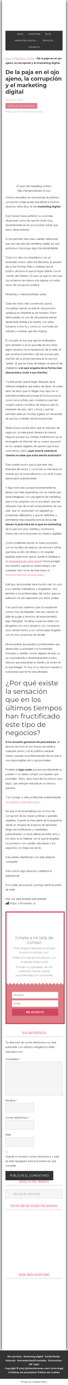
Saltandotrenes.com (37, 1368)
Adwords (10, 1360)
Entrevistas (55, 1360)
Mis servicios (14, 1356)
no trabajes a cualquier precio (22, 801)
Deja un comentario (21, 105)
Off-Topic (34, 1364)
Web (8, 1134)
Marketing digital (33, 1356)
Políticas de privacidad (23, 1372)
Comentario (13, 1059)
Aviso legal (57, 1368)
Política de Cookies (49, 1372)
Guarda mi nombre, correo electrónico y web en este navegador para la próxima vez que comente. (32, 1161)
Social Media (52, 1356)
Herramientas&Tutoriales (32, 1360)
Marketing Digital (24, 58)
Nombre (11, 1100)
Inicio (8, 58)
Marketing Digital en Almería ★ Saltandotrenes (34, 15)
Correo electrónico (17, 1117)
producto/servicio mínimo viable (24, 574)
